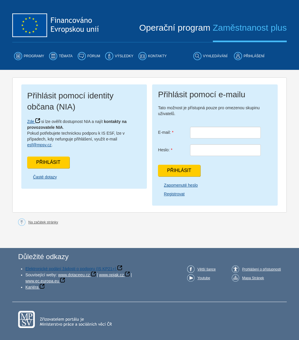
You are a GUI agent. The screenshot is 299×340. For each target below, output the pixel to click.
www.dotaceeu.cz (74, 275)
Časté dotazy (45, 177)
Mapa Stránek (253, 278)
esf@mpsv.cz (39, 145)
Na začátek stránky (43, 222)
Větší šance (206, 269)
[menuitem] (29, 56)
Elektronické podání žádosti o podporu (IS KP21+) (70, 268)
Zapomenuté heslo (181, 185)
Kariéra (32, 287)
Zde (30, 121)
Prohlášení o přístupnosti (261, 269)
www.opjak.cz (111, 275)
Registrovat (174, 194)
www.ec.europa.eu (42, 281)
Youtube (203, 278)
